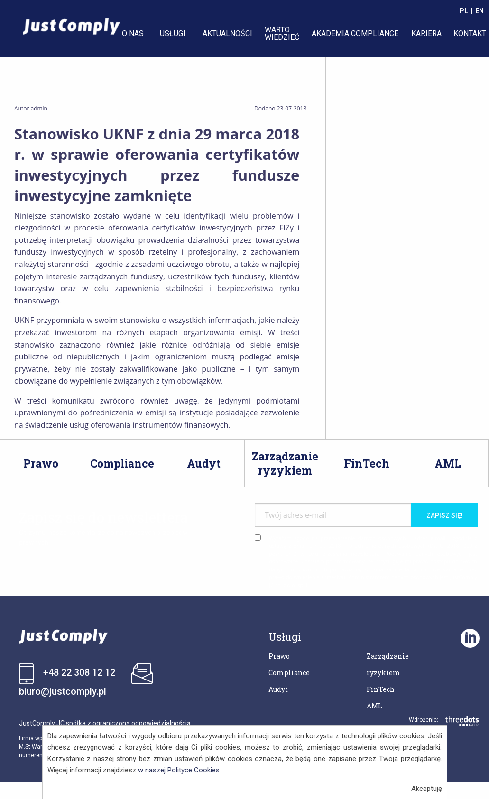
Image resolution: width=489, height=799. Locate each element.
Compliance (289, 672)
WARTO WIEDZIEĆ (282, 33)
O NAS (133, 33)
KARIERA (426, 33)
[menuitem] (135, 33)
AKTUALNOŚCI (227, 33)
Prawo (279, 656)
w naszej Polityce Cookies (179, 770)
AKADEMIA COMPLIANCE (355, 33)
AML (374, 705)
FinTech (381, 689)
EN (479, 11)
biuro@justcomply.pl (62, 691)
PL (464, 11)
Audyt (278, 689)
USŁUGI (172, 33)
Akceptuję (426, 788)
